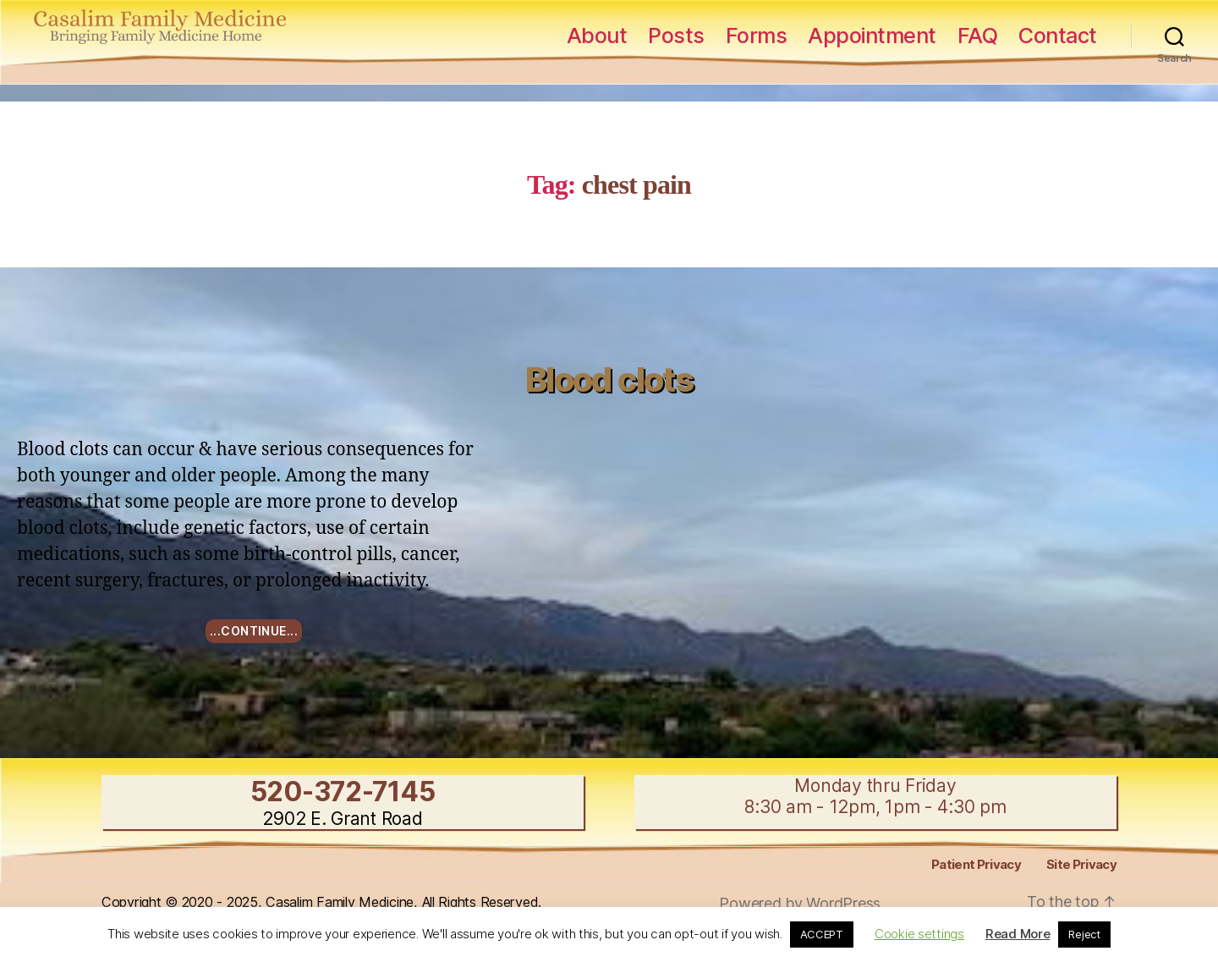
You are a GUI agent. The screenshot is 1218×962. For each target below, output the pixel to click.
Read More (1018, 934)
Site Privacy (1081, 864)
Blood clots (609, 379)
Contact (1057, 35)
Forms (756, 35)
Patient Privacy (976, 864)
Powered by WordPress (800, 903)
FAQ (977, 35)
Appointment (872, 35)
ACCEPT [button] (821, 934)
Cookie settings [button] (919, 934)
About (597, 35)
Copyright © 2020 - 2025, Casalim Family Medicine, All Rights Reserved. (321, 901)
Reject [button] (1084, 934)
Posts (676, 35)
